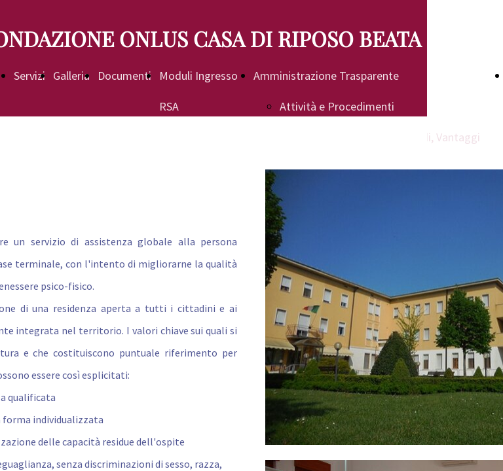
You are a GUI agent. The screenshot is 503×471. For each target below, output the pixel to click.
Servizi (29, 75)
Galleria (71, 75)
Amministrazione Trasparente (326, 75)
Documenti (124, 75)
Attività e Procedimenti (337, 106)
